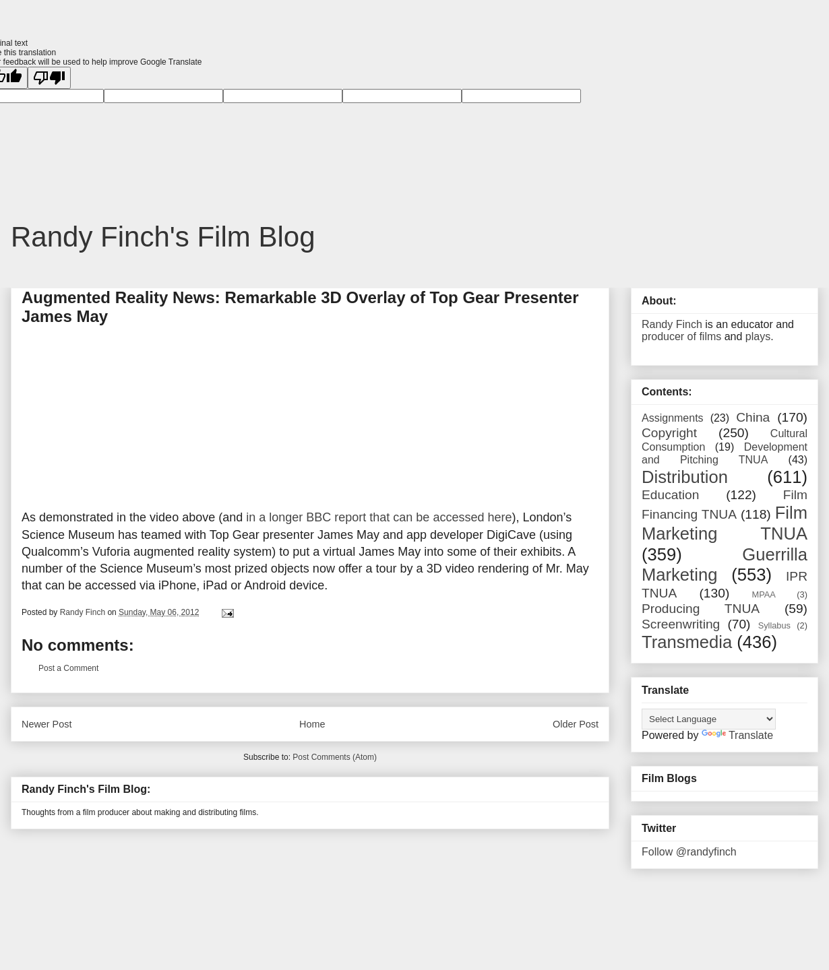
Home (312, 724)
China (753, 417)
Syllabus (774, 625)
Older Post (575, 724)
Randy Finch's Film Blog (163, 237)
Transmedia (687, 642)
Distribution (685, 476)
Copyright (669, 433)
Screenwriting (681, 624)
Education (670, 495)
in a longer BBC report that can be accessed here (379, 517)
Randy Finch (672, 324)
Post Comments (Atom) (335, 757)
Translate (737, 735)
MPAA (764, 594)
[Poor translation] (49, 78)
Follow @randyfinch (689, 852)
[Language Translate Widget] (709, 719)
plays (757, 336)
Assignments (673, 418)
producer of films (681, 336)
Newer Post (46, 724)
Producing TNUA (701, 609)
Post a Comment (68, 668)
